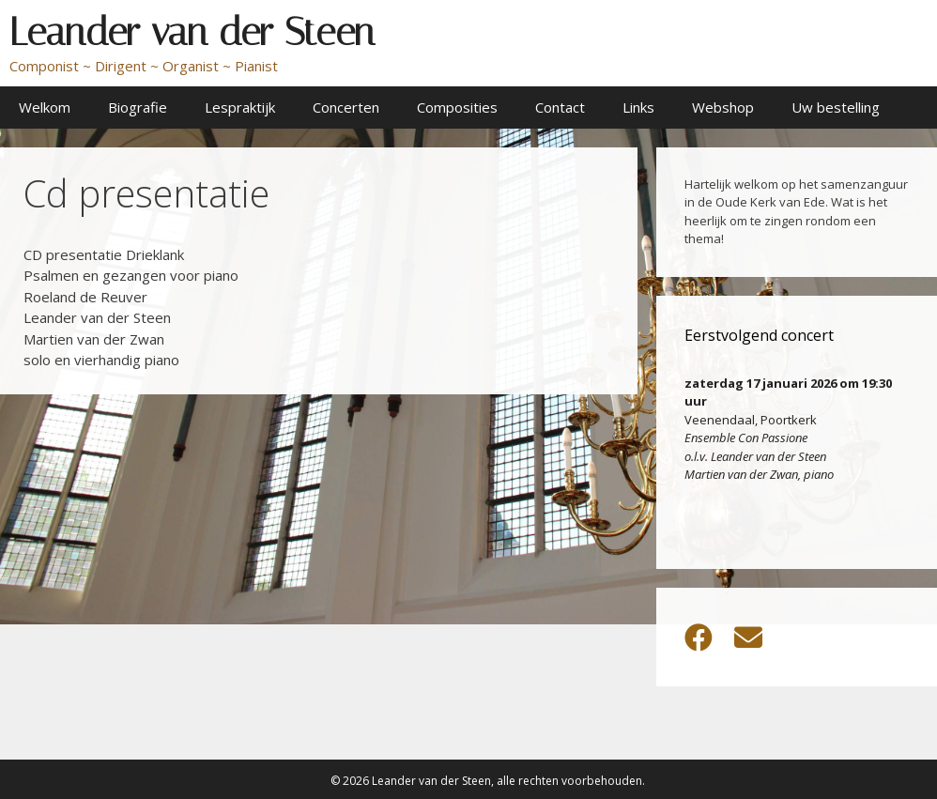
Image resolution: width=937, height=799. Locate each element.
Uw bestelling (835, 107)
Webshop (723, 107)
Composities (457, 107)
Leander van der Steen (192, 31)
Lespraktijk (240, 107)
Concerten (346, 107)
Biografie (137, 107)
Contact (560, 107)
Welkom (44, 107)
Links (638, 107)
